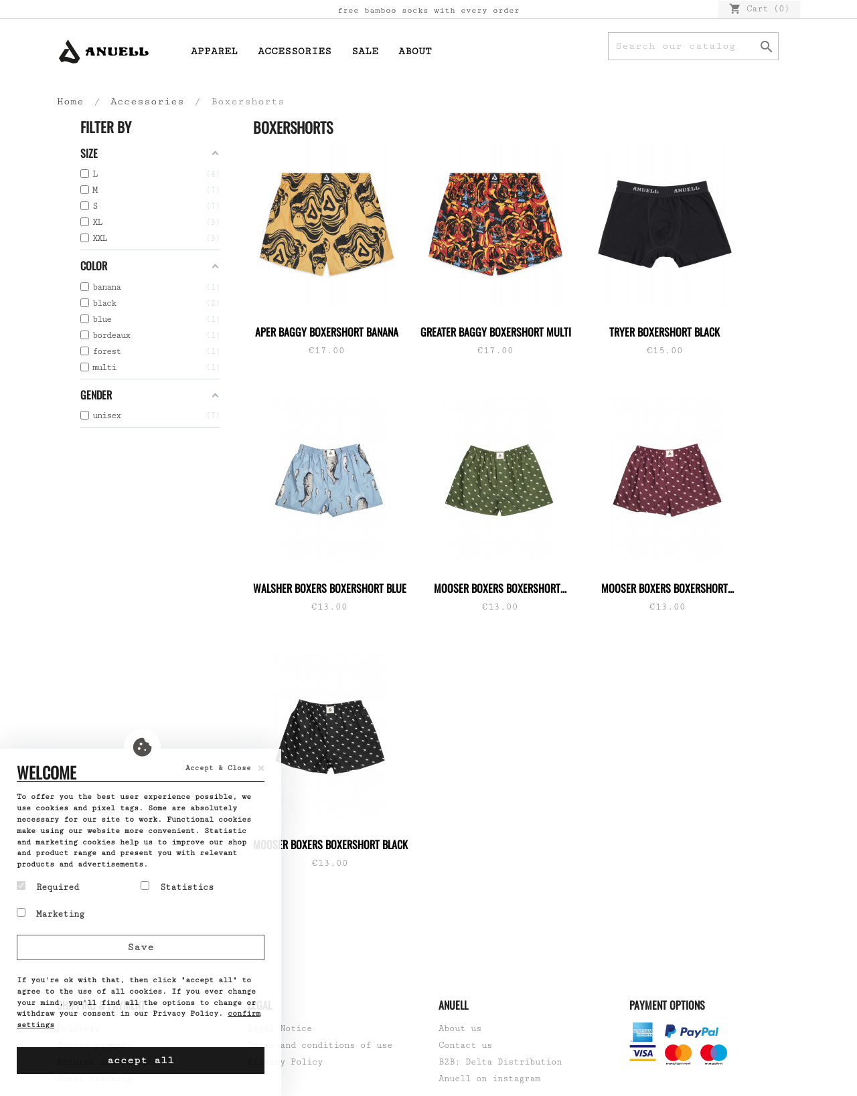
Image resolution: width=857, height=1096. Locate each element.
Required (48, 886)
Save (140, 947)
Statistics (177, 886)
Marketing (50, 913)
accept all (140, 1060)
